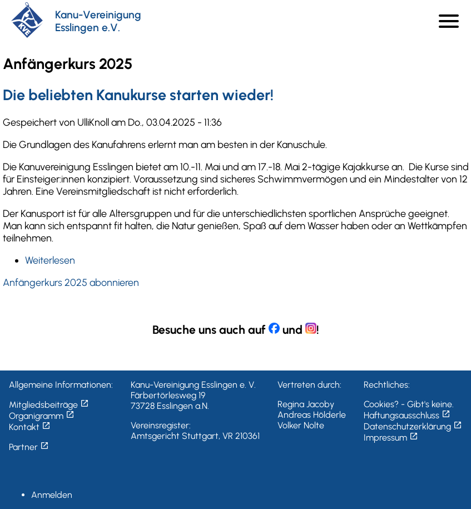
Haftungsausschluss (407, 415)
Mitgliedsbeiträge (49, 404)
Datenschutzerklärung (413, 426)
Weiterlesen (50, 260)
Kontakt (30, 427)
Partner (29, 447)
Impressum (391, 437)
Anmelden (51, 495)
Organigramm (42, 416)
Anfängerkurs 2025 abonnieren (71, 282)
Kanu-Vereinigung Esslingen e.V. (98, 21)
